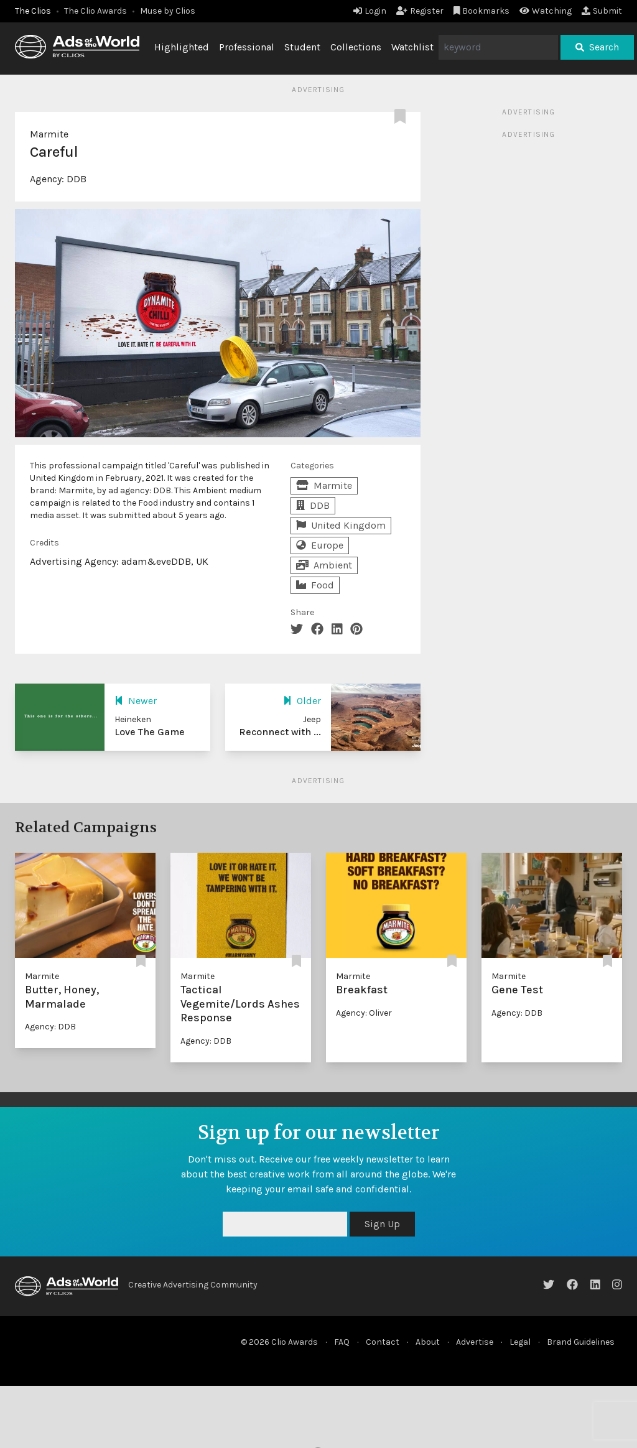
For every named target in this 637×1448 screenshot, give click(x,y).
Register (420, 11)
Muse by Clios (167, 11)
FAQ (342, 1342)
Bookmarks (481, 11)
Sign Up (382, 1224)
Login (369, 11)
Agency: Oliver (364, 1013)
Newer (135, 701)
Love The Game (149, 732)
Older (302, 701)
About (428, 1342)
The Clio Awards (95, 11)
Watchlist (412, 47)
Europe (319, 545)
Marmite (49, 134)
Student (302, 47)
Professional (246, 47)
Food (315, 585)
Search (597, 47)
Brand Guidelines (581, 1342)
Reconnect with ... (280, 732)
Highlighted (181, 47)
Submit (602, 11)
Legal (520, 1342)
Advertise (474, 1342)
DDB (76, 179)
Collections (355, 47)
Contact (382, 1342)
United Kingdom (341, 525)
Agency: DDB (50, 1026)
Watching (545, 11)
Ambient (324, 565)
